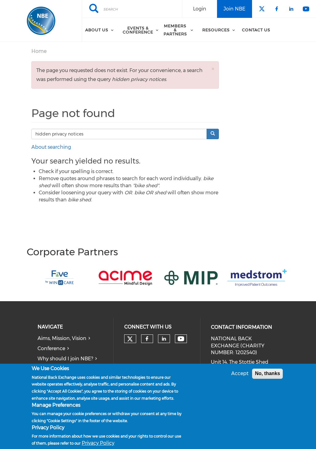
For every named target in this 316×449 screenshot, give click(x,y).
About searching (51, 147)
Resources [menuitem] (216, 29)
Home (38, 51)
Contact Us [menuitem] (256, 29)
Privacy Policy (98, 444)
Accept (239, 374)
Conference (51, 348)
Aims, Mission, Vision (62, 338)
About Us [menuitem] (96, 29)
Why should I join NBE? (65, 359)
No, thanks (267, 374)
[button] (212, 69)
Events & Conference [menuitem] (138, 30)
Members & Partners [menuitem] (175, 29)
